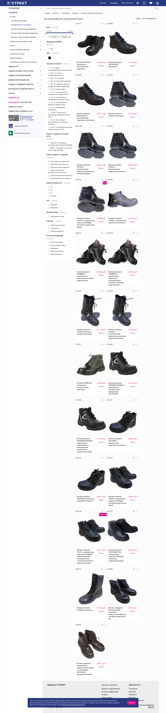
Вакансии (132, 692)
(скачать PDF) (26, 102)
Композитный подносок (58, 164)
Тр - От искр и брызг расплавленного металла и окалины (58, 122)
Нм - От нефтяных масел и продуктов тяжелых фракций (59, 85)
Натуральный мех (56, 251)
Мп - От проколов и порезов (59, 81)
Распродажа (14, 102)
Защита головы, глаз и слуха (21, 71)
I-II (50, 187)
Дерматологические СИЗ (19, 80)
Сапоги (12, 45)
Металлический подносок (59, 167)
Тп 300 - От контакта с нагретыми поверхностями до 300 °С (59, 115)
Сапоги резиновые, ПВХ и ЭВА (19, 50)
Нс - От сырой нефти (56, 89)
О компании (133, 689)
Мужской (52, 208)
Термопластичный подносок (60, 178)
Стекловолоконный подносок (60, 175)
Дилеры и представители (111, 689)
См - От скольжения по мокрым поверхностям (57, 104)
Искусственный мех (56, 245)
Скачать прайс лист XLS (22, 133)
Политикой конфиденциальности (73, 705)
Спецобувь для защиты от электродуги (23, 62)
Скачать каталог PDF (21, 126)
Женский (52, 205)
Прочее (12, 93)
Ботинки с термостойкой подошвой (23, 37)
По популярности (149, 18)
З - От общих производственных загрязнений (60, 69)
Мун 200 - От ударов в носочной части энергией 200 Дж (60, 144)
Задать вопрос (107, 697)
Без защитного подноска (58, 161)
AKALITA (151, 707)
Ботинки (13, 17)
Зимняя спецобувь (16, 58)
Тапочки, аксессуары (17, 54)
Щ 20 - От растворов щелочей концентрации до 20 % (60, 128)
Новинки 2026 (14, 98)
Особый (52, 196)
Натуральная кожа (56, 216)
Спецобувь (13, 13)
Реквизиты (133, 694)
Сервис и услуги (15, 107)
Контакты (114, 3)
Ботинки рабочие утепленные (21, 25)
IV (50, 193)
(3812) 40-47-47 (127, 3)
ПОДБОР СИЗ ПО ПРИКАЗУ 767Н (21, 111)
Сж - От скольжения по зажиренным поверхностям (58, 93)
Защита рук (13, 66)
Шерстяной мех (55, 254)
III (50, 190)
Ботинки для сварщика (19, 21)
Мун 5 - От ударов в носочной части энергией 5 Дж (60, 149)
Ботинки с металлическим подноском (24, 33)
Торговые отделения (109, 685)
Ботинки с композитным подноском (23, 29)
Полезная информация (110, 692)
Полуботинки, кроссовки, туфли (21, 41)
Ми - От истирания (56, 78)
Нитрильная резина (56, 225)
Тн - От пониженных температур (56, 109)
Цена (138, 18)
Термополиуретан (56, 231)
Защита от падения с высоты (21, 84)
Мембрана (53, 248)
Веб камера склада (26, 116)
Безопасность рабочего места (21, 89)
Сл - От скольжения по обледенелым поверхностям (58, 98)
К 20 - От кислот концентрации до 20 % (56, 74)
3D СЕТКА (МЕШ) (55, 242)
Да (50, 49)
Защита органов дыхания (19, 75)
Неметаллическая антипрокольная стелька (57, 171)
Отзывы (105, 694)
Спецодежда (14, 8)
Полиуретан (53, 228)
